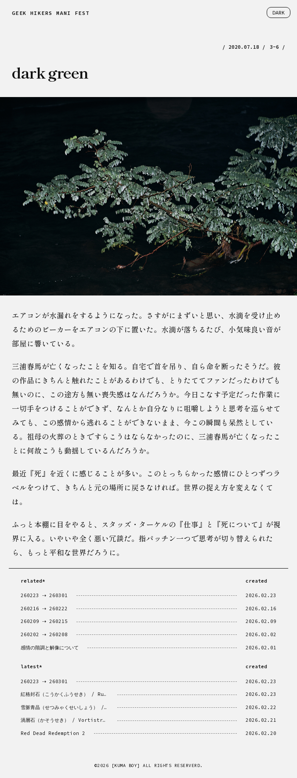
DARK (278, 12)
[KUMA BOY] (126, 765)
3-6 (274, 47)
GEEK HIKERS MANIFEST (50, 13)
